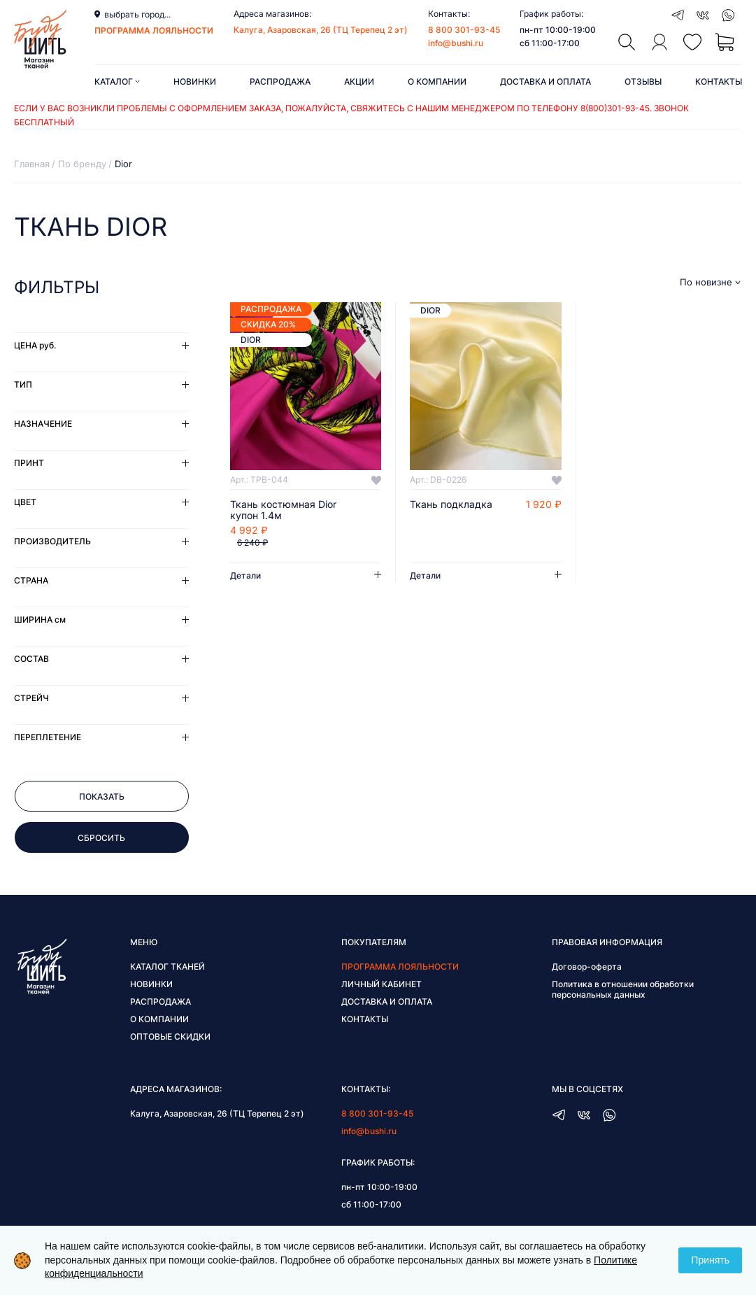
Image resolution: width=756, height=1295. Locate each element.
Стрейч (31, 698)
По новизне (706, 282)
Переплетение (47, 737)
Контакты (718, 81)
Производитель (52, 541)
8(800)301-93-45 (615, 108)
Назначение (43, 423)
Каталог (117, 81)
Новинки (194, 81)
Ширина (40, 619)
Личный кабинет (381, 984)
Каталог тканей (167, 966)
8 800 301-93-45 (464, 29)
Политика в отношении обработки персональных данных (623, 989)
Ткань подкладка (451, 504)
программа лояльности (153, 30)
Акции (359, 81)
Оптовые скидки (170, 1036)
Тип (23, 384)
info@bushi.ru (455, 43)
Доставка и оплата (545, 81)
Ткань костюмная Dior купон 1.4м (283, 510)
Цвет (25, 502)
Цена (35, 345)
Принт (29, 463)
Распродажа (280, 81)
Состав (31, 658)
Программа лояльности (400, 966)
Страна (31, 580)
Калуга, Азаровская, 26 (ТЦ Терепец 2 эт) (321, 29)
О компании (437, 81)
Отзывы (643, 81)
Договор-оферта (587, 966)
